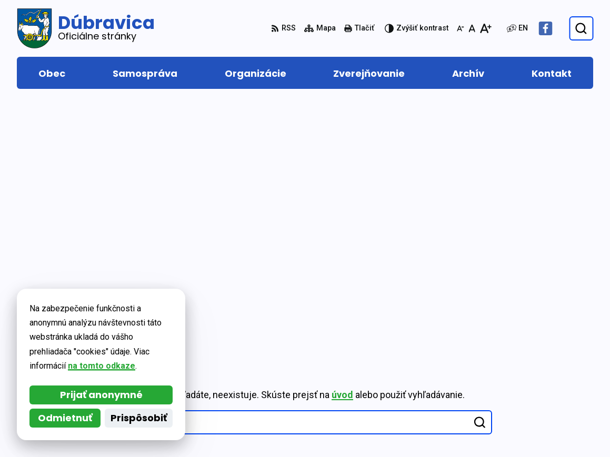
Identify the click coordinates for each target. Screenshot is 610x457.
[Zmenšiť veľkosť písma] (460, 28)
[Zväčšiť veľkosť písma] (485, 28)
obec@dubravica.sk (554, 404)
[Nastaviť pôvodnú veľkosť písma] (471, 28)
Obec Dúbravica (110, 326)
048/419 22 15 (542, 378)
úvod (342, 147)
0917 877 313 (540, 391)
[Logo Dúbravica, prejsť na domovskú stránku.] (86, 28)
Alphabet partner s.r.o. (160, 316)
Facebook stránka (551, 416)
